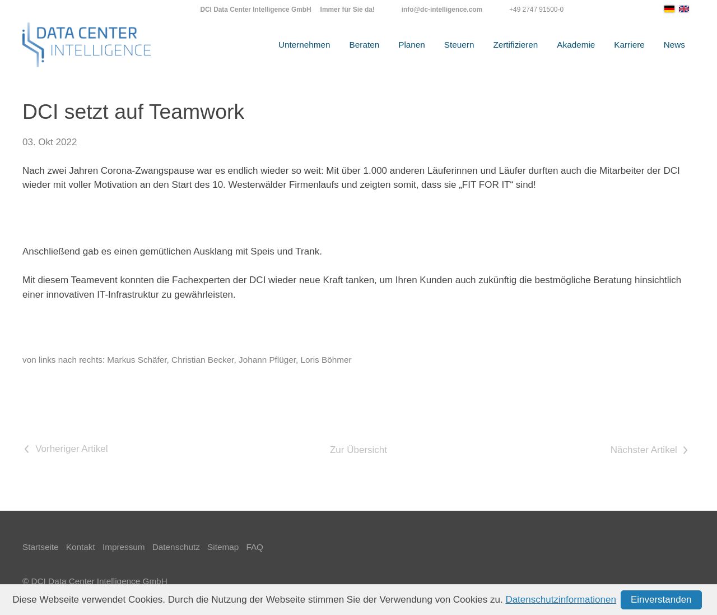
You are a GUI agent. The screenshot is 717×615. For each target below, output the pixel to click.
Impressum (124, 547)
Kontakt (80, 547)
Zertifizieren (515, 44)
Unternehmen (304, 44)
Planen (411, 44)
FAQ (254, 547)
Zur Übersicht (358, 450)
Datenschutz (176, 547)
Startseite (40, 547)
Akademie (576, 44)
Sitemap (223, 547)
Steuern (459, 44)
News (674, 44)
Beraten (365, 44)
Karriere (629, 44)
